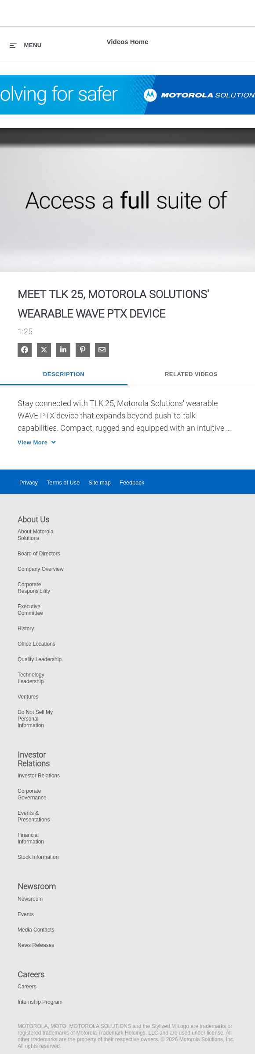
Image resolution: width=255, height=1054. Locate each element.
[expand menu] (25, 45)
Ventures (28, 697)
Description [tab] (63, 374)
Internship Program (40, 1002)
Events (26, 914)
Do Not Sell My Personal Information (35, 719)
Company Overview (41, 569)
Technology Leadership (31, 678)
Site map (99, 482)
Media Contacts (36, 930)
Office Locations (36, 644)
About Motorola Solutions (35, 535)
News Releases (36, 945)
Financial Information (31, 838)
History (26, 628)
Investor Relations (39, 776)
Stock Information (38, 857)
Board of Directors (39, 554)
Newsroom (30, 899)
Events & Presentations (34, 816)
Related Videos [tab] (191, 374)
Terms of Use (63, 482)
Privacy (28, 482)
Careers (27, 987)
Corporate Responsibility (34, 587)
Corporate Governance (32, 794)
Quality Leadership (40, 659)
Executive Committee (30, 609)
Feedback (132, 482)
